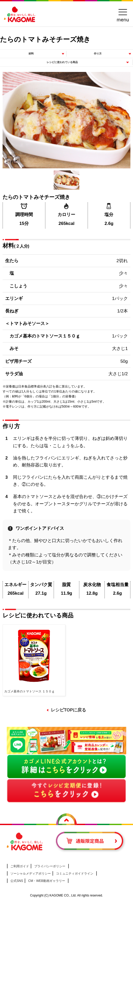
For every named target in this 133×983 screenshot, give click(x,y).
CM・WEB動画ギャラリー (46, 881)
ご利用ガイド (19, 866)
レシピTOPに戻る (68, 710)
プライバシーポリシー (49, 866)
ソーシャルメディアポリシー (30, 873)
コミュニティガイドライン (74, 873)
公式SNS (16, 881)
